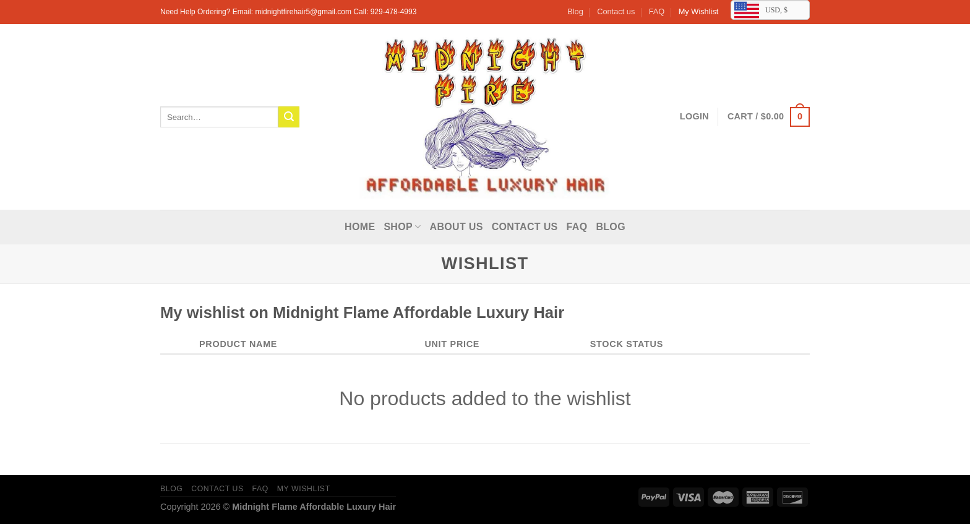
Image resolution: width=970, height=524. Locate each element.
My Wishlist (699, 11)
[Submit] (288, 116)
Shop (402, 227)
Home (360, 226)
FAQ (657, 11)
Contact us (616, 11)
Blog (575, 11)
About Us (456, 226)
